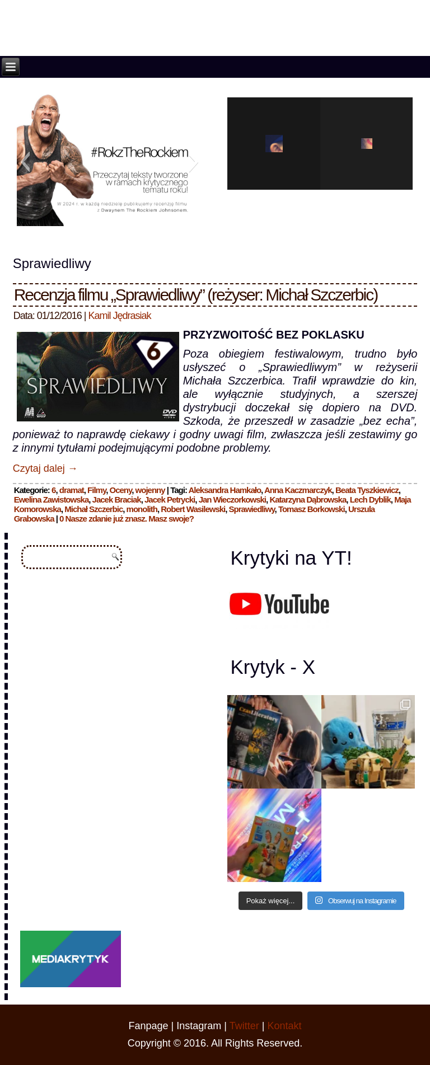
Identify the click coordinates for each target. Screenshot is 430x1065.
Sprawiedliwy (252, 509)
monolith (142, 509)
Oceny (121, 490)
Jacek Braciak (116, 499)
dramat (71, 490)
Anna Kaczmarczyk (298, 490)
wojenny (150, 490)
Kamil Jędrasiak (119, 315)
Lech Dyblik (370, 499)
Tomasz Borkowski (311, 509)
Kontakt (284, 1025)
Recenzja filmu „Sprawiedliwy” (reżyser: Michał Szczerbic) (196, 294)
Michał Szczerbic (93, 509)
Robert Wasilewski (193, 509)
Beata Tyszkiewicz (367, 490)
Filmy (96, 490)
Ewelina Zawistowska (51, 499)
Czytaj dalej (45, 468)
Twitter (244, 1025)
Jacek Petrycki (169, 499)
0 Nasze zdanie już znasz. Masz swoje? (126, 518)
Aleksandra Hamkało (225, 490)
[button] (25, 162)
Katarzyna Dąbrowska (307, 499)
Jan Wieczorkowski (232, 499)
